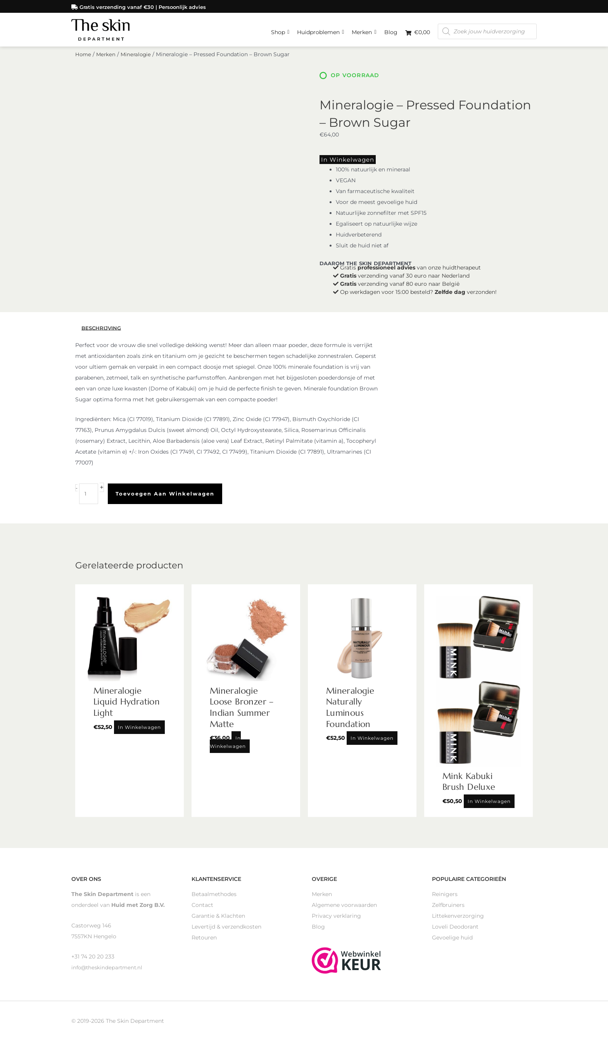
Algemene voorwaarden (344, 910)
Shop (280, 29)
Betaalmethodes (214, 899)
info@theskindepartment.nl (108, 972)
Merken (364, 29)
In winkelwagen (342, 166)
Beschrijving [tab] (102, 333)
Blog (390, 31)
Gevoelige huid (452, 942)
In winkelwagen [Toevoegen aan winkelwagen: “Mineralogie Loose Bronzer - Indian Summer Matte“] (228, 748)
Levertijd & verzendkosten (226, 932)
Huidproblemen (320, 29)
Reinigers (445, 899)
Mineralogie (138, 61)
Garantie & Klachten (218, 921)
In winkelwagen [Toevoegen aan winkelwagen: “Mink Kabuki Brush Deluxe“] (489, 807)
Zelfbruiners (448, 910)
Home (83, 61)
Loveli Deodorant (455, 932)
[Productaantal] (89, 499)
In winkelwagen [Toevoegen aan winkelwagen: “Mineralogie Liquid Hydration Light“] (139, 732)
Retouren (204, 942)
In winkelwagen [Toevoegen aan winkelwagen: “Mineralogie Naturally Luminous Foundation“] (372, 743)
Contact (202, 910)
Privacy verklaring (336, 921)
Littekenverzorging (458, 921)
